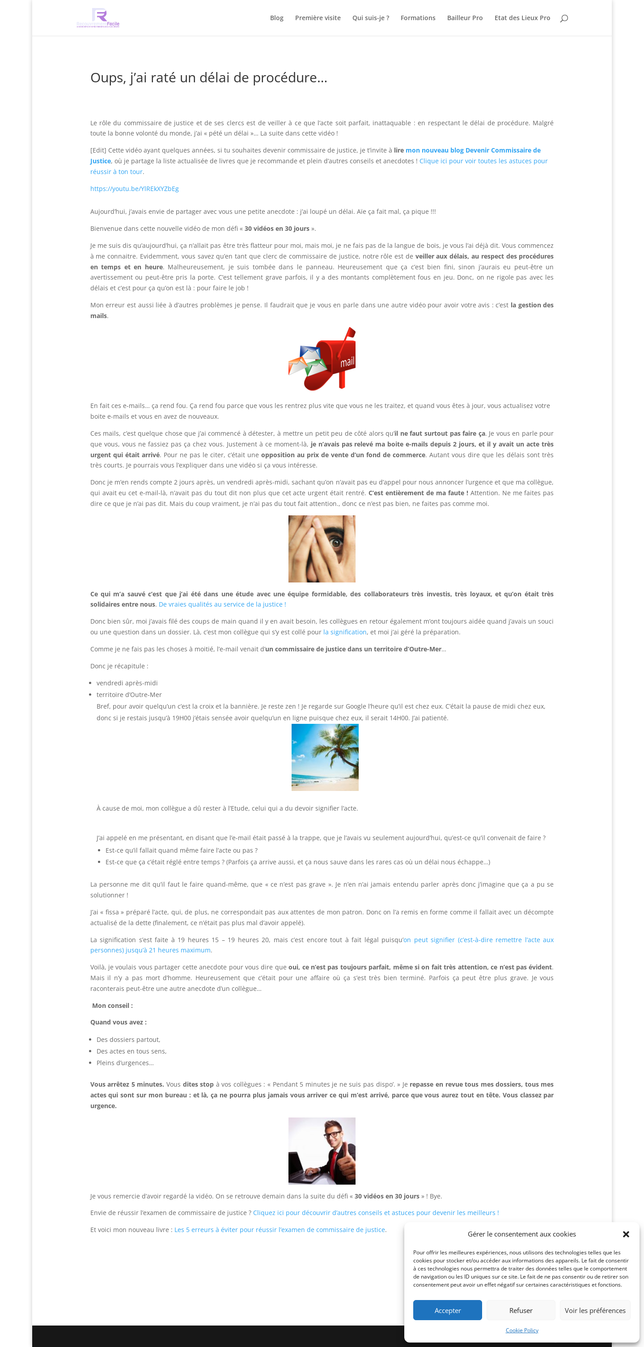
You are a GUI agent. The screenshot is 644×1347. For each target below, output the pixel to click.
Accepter (448, 1310)
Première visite (318, 18)
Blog (277, 18)
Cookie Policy (522, 1330)
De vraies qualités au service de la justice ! (222, 604)
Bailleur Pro (465, 18)
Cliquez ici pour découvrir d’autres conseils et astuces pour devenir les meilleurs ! (376, 1212)
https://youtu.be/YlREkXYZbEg (134, 188)
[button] (626, 1234)
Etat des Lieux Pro (523, 18)
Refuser (521, 1310)
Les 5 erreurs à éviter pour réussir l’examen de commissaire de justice (279, 1229)
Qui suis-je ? (370, 18)
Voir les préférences (595, 1310)
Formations (418, 18)
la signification (345, 632)
